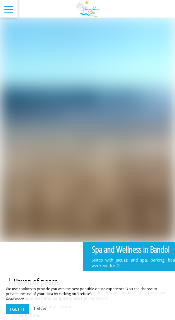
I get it (17, 309)
